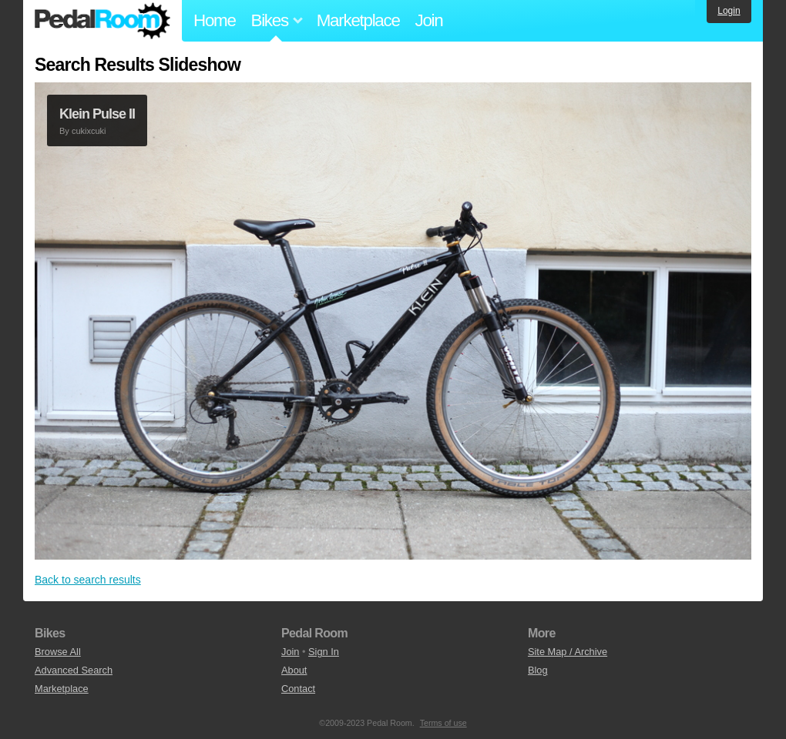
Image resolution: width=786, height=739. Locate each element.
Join (429, 20)
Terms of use (443, 722)
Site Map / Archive (567, 651)
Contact (298, 688)
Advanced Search (74, 670)
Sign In (323, 651)
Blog (538, 670)
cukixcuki (89, 130)
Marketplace (358, 20)
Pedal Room (102, 20)
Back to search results (88, 579)
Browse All (58, 651)
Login (728, 10)
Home (214, 20)
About (294, 670)
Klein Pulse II (97, 114)
